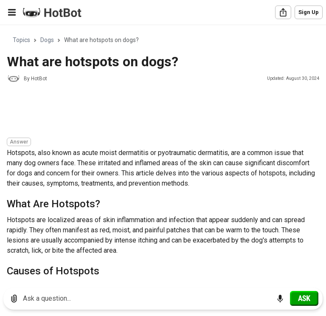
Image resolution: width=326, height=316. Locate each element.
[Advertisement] (161, 111)
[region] (163, 153)
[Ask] (304, 298)
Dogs (47, 40)
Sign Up (308, 12)
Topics (21, 40)
